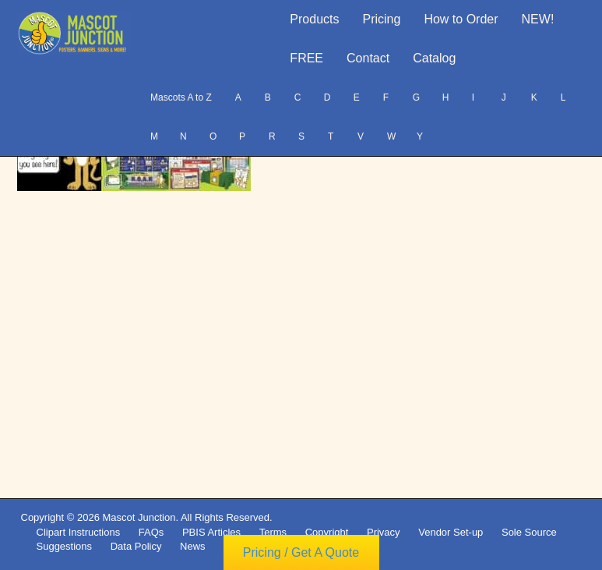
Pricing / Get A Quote (301, 552)
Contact (368, 58)
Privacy (383, 532)
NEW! (538, 19)
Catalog (434, 58)
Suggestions (65, 546)
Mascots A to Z (181, 97)
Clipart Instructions (79, 532)
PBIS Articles (211, 532)
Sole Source (529, 532)
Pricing (382, 19)
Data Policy (136, 546)
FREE (306, 58)
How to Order (461, 19)
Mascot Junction (138, 517)
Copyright (327, 532)
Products (314, 19)
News (193, 546)
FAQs (151, 532)
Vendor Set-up (450, 532)
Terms (273, 532)
